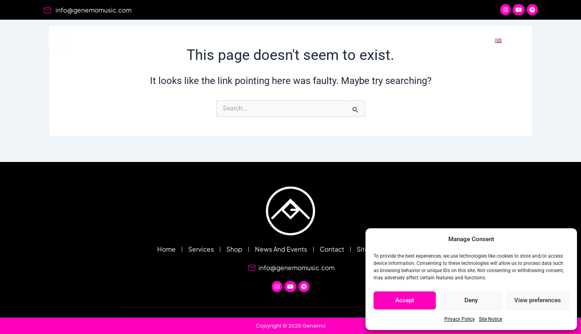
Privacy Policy (459, 319)
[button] (514, 41)
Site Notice (490, 319)
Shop (349, 40)
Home (255, 40)
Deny (471, 300)
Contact (462, 40)
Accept (404, 300)
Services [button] (302, 41)
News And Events (403, 40)
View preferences (537, 300)
